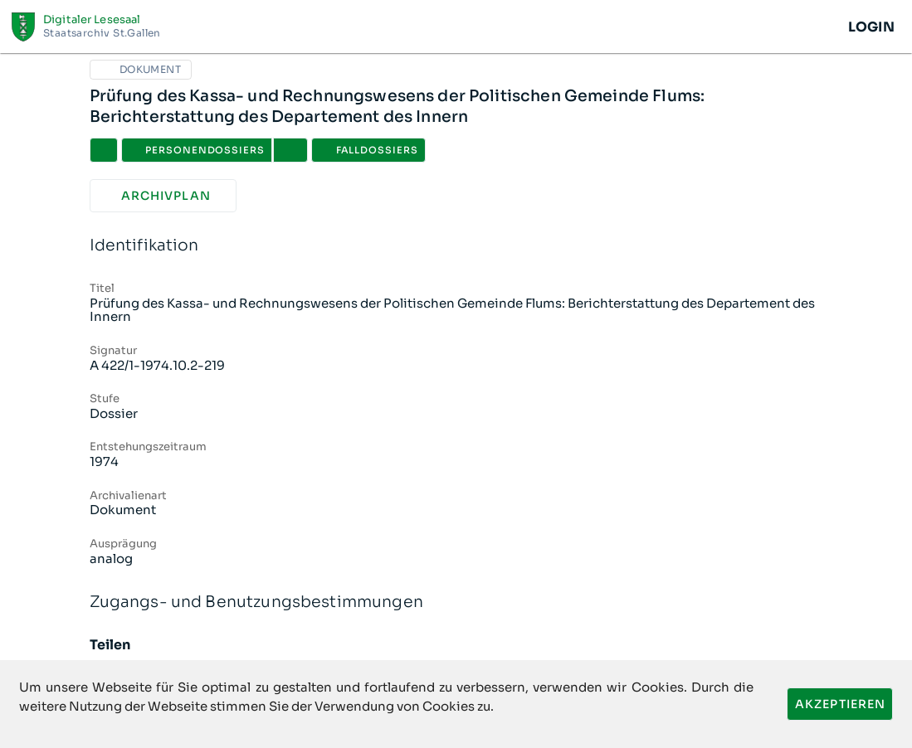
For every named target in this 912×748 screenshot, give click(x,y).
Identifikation (456, 246)
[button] (290, 150)
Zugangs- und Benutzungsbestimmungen (456, 602)
